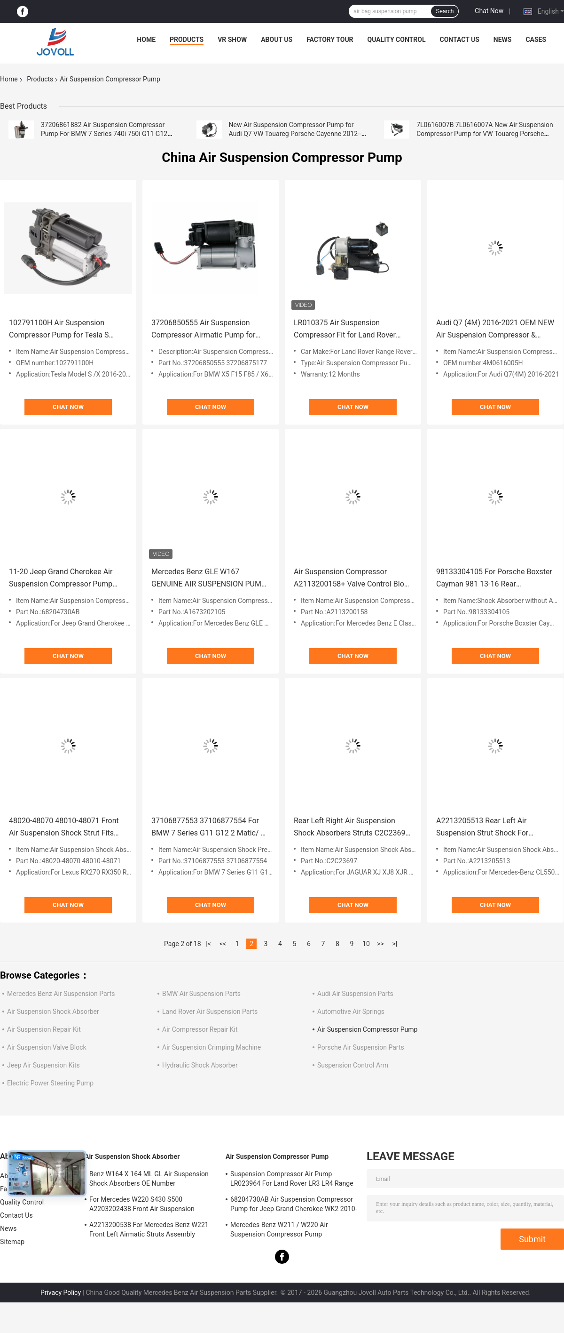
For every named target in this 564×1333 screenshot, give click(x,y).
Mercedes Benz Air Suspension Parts (61, 993)
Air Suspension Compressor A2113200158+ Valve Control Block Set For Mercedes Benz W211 (353, 578)
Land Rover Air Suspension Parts (210, 1011)
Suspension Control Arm (352, 1065)
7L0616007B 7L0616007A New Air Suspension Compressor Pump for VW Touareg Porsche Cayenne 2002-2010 (484, 133)
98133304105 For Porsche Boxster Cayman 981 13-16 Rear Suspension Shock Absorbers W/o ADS (494, 578)
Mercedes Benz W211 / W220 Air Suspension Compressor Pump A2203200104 (279, 1231)
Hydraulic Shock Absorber (200, 1065)
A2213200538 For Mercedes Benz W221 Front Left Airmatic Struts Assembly (149, 1229)
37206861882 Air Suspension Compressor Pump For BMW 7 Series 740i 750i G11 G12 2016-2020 (104, 133)
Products (187, 39)
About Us (276, 39)
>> (380, 944)
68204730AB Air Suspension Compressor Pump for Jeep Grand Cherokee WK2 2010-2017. (293, 1205)
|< (208, 944)
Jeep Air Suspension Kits (43, 1065)
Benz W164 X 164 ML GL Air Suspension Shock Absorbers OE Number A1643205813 (149, 1180)
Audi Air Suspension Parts (355, 993)
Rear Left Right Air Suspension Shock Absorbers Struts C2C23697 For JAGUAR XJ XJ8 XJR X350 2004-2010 (351, 827)
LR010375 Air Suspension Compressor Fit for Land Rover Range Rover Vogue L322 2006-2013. (346, 329)
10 (366, 944)
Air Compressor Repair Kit (200, 1029)
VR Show (232, 39)
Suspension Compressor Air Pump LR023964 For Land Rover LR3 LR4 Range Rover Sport (291, 1180)
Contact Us (459, 39)
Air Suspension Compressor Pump (367, 1029)
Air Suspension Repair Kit (44, 1029)
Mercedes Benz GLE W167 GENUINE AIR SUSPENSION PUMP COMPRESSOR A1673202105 (208, 578)
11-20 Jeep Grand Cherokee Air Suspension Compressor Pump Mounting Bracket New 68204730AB (60, 578)
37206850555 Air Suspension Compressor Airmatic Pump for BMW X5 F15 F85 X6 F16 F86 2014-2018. (210, 329)
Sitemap (12, 1241)
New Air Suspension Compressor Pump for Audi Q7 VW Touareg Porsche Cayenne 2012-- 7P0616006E (295, 133)
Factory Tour (329, 39)
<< (222, 944)
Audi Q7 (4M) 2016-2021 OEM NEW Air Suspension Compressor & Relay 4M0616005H (495, 329)
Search (445, 11)
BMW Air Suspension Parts (201, 993)
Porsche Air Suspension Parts (360, 1047)
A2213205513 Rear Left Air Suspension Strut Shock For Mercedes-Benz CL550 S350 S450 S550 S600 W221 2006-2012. (492, 827)
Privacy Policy (60, 1292)
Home (146, 39)
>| (395, 944)
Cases (535, 39)
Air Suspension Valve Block (46, 1047)
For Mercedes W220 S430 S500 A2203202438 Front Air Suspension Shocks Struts (142, 1205)
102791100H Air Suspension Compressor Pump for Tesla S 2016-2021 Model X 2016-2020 (60, 329)
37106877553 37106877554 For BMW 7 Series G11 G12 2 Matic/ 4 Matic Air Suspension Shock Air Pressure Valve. (208, 827)
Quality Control (397, 39)
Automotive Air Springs (350, 1011)
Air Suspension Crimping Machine (211, 1047)
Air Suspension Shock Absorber (53, 1011)
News (503, 39)
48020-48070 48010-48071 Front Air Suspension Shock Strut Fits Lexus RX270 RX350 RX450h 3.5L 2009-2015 (65, 827)
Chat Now (489, 11)
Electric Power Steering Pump (50, 1083)
